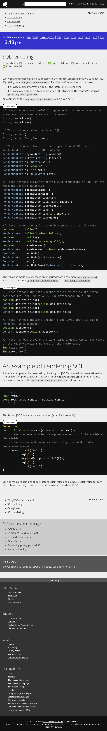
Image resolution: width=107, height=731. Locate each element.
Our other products (16, 698)
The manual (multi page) (18, 682)
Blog (102, 3)
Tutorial (11, 675)
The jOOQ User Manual (20, 13)
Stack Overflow (14, 600)
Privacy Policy (14, 649)
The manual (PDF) (16, 685)
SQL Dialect (14, 527)
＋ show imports (10, 105)
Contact (11, 620)
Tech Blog (12, 594)
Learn (71, 3)
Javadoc (11, 688)
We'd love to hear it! (64, 565)
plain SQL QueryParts (80, 480)
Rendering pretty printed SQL (25, 543)
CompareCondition (27, 375)
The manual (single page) (19, 678)
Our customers (14, 590)
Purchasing (12, 646)
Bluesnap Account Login (18, 626)
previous (92, 12)
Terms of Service (15, 652)
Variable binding (17, 547)
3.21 (51, 37)
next (101, 12)
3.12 (19, 43)
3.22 (35, 37)
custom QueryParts (51, 480)
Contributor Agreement (18, 656)
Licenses (11, 642)
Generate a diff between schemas (22, 705)
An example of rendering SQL (43, 365)
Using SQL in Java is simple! (19, 691)
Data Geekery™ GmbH (53, 720)
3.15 (95, 37)
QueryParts (13, 21)
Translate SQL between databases (23, 702)
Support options (15, 616)
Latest (44, 37)
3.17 (80, 37)
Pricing (87, 3)
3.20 (59, 37)
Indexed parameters (19, 535)
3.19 (66, 37)
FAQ (10, 672)
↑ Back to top (53, 578)
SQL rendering (15, 25)
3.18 (73, 37)
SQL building (14, 17)
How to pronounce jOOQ (19, 708)
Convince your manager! (18, 695)
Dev (29, 37)
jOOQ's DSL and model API (23, 531)
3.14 (102, 37)
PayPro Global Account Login (20, 623)
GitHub (11, 597)
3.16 (87, 37)
